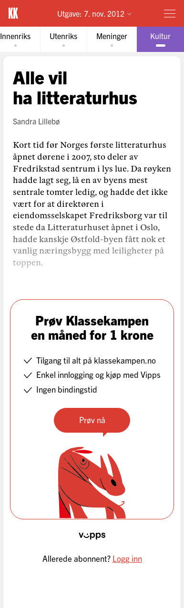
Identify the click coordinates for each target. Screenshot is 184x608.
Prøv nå (92, 420)
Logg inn (127, 558)
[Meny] (169, 13)
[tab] (63, 39)
